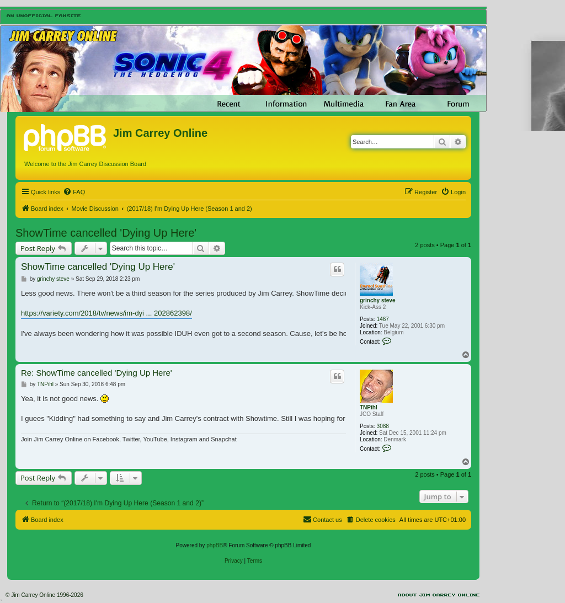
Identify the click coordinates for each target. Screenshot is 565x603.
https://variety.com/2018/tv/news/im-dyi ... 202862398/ (106, 313)
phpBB (214, 545)
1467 (383, 319)
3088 (383, 426)
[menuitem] (74, 192)
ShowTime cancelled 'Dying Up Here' (105, 233)
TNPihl (368, 407)
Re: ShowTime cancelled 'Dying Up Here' (96, 372)
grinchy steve (377, 300)
